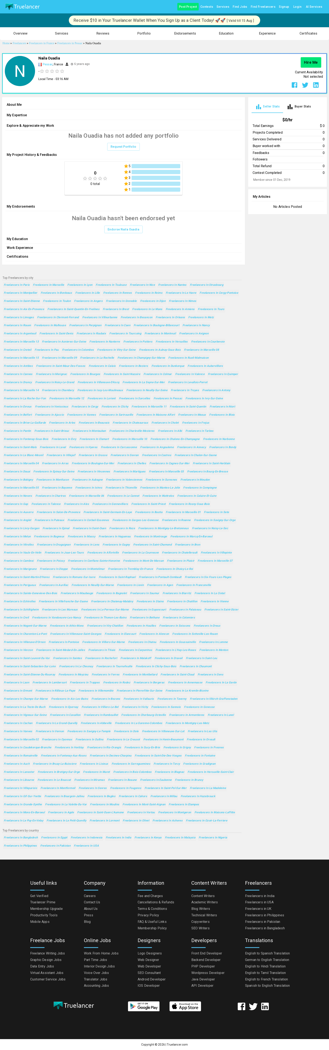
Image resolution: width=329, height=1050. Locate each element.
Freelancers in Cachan (18, 723)
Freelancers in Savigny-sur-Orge (214, 520)
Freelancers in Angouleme (157, 447)
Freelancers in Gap (16, 504)
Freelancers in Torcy (167, 764)
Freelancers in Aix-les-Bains (69, 699)
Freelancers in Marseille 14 (21, 390)
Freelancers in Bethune (144, 617)
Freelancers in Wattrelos (158, 496)
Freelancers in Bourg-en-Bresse (207, 471)
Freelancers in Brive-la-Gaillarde (25, 423)
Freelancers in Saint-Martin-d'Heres (26, 577)
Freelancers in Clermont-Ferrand (58, 317)
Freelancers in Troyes (185, 390)
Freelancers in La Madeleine (208, 788)
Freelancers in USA (86, 846)
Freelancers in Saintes (67, 658)
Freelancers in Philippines (20, 846)
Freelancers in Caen (117, 325)
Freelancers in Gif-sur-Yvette (22, 796)
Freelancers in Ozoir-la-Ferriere (206, 820)
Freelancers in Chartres (51, 496)
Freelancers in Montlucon (52, 480)
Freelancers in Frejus (195, 423)
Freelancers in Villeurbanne (99, 317)
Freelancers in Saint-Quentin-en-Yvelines (73, 309)
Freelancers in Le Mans (147, 309)
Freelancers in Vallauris (139, 699)
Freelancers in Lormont (104, 820)
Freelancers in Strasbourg (206, 285)
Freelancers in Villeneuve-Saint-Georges (75, 634)
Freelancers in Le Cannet (123, 496)
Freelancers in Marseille (48, 285)
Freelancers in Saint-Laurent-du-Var (27, 658)
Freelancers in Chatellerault (179, 553)
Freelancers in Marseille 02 (21, 739)
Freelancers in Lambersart (49, 682)
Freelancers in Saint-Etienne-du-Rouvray (29, 674)
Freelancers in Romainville (20, 756)
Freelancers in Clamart (94, 439)
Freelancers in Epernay (63, 707)
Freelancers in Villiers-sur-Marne (103, 642)
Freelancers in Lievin (130, 585)
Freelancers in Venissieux (51, 406)
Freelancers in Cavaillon (65, 715)
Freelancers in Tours (211, 309)
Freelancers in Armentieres (186, 715)
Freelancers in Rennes (117, 293)
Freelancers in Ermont (18, 691)
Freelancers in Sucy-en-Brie (142, 747)
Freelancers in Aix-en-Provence (24, 309)
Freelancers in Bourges (85, 374)
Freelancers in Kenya (148, 837)
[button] (20, 33)
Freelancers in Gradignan (199, 764)
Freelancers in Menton (213, 650)
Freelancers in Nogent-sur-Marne (25, 626)
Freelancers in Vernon (50, 731)
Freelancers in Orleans (170, 317)
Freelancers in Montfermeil (58, 788)
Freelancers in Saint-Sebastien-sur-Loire (30, 666)
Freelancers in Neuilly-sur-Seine (146, 390)
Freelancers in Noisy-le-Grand (54, 382)
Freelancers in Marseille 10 (129, 439)
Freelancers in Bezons (106, 699)
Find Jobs (240, 7)
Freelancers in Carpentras (135, 650)
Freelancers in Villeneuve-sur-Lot (163, 731)
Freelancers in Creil (16, 617)
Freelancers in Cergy (85, 406)
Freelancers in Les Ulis (202, 731)
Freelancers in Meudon (195, 480)
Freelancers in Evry (64, 439)
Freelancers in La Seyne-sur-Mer (144, 382)
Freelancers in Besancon (136, 317)
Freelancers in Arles (62, 423)
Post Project (188, 7)
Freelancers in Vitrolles (18, 545)
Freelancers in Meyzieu (73, 674)
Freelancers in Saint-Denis (56, 333)
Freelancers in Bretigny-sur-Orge (59, 772)
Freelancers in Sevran (125, 455)
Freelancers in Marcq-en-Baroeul (191, 536)
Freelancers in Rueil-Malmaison (188, 358)
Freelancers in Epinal (56, 528)
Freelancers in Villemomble (96, 691)
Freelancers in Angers (88, 301)
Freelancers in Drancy (18, 382)
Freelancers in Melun (17, 536)
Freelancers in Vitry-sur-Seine (116, 350)
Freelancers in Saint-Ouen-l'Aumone (100, 812)
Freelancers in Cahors (133, 796)
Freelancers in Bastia (148, 512)
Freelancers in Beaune (122, 780)
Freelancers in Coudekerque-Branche (27, 747)
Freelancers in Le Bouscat (54, 780)
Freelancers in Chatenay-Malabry (112, 601)
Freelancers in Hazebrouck (198, 796)
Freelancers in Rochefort (101, 658)
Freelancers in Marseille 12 (66, 398)
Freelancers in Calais (102, 366)
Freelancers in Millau (164, 796)
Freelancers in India (118, 837)
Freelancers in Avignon (193, 333)
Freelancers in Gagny (116, 545)
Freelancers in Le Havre (181, 293)
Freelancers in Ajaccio (49, 415)
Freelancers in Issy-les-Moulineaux (100, 390)
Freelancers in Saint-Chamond (152, 545)
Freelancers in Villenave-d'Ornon (24, 642)
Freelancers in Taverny (172, 699)
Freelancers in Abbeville (96, 723)
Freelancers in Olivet (136, 820)
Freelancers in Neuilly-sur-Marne (93, 585)
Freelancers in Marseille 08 (201, 350)
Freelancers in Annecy (191, 447)
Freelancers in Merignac (51, 374)
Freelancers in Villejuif (61, 455)
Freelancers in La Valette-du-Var (65, 804)
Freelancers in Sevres (93, 788)
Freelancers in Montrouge (150, 536)
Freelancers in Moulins (104, 804)
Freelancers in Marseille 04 (21, 463)
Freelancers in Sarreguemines (131, 764)
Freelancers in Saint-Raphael (117, 577)
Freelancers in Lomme (213, 642)
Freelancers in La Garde (221, 682)
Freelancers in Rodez (116, 682)
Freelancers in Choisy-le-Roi (174, 569)
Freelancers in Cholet (165, 423)
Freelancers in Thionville (121, 488)
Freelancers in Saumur (144, 593)
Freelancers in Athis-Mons (67, 626)
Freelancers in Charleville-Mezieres (131, 431)
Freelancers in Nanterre (105, 342)
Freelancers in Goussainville (178, 642)
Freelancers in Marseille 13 (21, 342)
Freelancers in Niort (222, 406)
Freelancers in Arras (55, 463)
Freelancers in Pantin (17, 431)
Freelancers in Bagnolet (111, 593)
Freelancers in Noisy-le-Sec (210, 528)
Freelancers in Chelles (132, 463)
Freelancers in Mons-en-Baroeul (24, 812)
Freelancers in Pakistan (55, 846)
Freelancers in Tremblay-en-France (130, 569)
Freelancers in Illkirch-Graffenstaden (213, 699)
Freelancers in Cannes (18, 374)
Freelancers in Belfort (18, 415)
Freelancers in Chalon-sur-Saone (196, 455)
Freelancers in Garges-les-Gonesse (135, 520)
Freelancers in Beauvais (94, 423)
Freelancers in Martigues (129, 471)
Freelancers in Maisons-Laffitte (215, 812)
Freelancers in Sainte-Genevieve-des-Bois (30, 593)
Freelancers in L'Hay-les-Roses (176, 650)
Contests (207, 7)
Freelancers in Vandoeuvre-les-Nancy (56, 617)
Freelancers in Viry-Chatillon (105, 626)
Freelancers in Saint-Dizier (221, 609)
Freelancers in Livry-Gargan (21, 528)
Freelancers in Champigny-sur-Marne (141, 358)
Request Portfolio (123, 146)
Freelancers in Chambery (58, 390)
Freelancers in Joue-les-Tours (64, 553)
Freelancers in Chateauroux (130, 423)
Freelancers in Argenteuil (20, 333)
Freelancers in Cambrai (18, 561)
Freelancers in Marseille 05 (21, 488)
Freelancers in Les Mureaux (60, 609)
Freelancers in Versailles (171, 342)
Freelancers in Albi (170, 431)
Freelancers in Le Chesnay (76, 666)
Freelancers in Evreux (18, 406)
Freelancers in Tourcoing (125, 333)
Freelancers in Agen (160, 585)
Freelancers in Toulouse (111, 285)
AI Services (314, 6)
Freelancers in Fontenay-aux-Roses (63, 756)
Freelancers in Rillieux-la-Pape (55, 691)
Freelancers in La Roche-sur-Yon (25, 398)
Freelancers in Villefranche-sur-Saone (63, 601)
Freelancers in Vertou (141, 812)
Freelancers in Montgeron (174, 812)
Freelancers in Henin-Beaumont (163, 739)
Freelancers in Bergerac (149, 682)
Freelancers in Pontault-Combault (160, 577)
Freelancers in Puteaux (49, 520)
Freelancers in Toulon (57, 301)
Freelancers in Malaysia (180, 837)
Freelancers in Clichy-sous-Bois (156, 666)
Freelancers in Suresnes (161, 480)
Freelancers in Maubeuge (77, 593)
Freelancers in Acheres (167, 820)
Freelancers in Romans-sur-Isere (74, 577)
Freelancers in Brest (116, 309)
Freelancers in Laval (53, 447)
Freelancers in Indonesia (86, 837)
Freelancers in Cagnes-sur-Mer (169, 463)
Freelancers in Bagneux (49, 536)
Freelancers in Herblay (69, 747)
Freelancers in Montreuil (160, 333)
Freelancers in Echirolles (19, 601)
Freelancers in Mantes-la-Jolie (160, 488)
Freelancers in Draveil (168, 658)
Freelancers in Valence (189, 374)
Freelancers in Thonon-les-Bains (105, 617)
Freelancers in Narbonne (219, 439)
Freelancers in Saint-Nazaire (122, 374)
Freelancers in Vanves (18, 731)
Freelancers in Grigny (177, 747)
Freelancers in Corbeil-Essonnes (88, 520)
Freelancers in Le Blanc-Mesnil (23, 455)
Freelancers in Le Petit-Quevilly (66, 820)
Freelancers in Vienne (214, 601)
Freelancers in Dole (126, 731)
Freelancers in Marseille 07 (215, 561)
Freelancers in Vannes (81, 415)
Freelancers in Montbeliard (140, 674)
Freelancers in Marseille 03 (166, 471)
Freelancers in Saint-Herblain (211, 463)
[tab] (267, 107)
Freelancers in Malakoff (136, 658)
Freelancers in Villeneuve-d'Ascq (98, 382)
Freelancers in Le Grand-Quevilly (56, 723)
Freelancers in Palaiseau (185, 609)
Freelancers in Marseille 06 (86, 496)
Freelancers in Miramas (89, 780)
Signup (284, 6)
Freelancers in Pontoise (64, 642)
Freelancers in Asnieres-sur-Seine (64, 342)
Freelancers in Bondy (222, 447)
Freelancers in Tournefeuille (114, 666)
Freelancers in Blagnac (169, 772)
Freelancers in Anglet (17, 520)
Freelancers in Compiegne (199, 488)
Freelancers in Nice (142, 285)
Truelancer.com (177, 1044)
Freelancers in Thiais (101, 650)
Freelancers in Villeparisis (20, 788)
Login (297, 6)
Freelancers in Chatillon (182, 601)
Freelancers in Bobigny (18, 480)
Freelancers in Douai (17, 471)
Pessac (48, 64)
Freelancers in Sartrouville (116, 415)
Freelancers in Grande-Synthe (23, 804)
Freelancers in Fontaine (200, 756)
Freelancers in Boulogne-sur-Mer (93, 463)
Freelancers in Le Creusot (123, 739)
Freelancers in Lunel (221, 715)
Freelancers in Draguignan (53, 545)
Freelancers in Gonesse (199, 707)
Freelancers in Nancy (196, 325)
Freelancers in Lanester (19, 772)
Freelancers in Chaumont (196, 666)
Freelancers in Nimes (182, 301)
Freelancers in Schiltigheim (21, 609)
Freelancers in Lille (87, 293)
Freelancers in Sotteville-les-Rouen (194, 634)
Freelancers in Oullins (89, 739)
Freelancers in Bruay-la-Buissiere (54, 764)
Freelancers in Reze (122, 528)
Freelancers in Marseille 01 (183, 512)
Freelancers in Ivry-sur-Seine (204, 398)
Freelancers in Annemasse (185, 682)
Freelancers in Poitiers (138, 342)
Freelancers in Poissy (50, 561)
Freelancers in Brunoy (189, 780)
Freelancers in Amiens (180, 309)
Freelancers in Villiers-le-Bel (100, 707)
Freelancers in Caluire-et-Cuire (196, 496)
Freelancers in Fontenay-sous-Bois (26, 439)
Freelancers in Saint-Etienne (21, 301)
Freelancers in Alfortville (103, 553)
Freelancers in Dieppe (54, 569)
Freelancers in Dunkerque (168, 366)
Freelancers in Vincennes (94, 471)
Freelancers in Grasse (93, 455)
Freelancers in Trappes (85, 682)
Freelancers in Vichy (135, 707)
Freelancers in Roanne (176, 520)
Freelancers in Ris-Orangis (104, 747)
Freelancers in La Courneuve (140, 553)
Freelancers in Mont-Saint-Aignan (144, 804)
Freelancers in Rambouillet (101, 715)
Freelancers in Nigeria (213, 837)
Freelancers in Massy (81, 536)
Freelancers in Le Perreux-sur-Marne (105, 609)
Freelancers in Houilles (141, 626)
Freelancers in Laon (16, 682)
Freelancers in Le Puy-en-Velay (23, 820)
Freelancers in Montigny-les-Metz (187, 723)
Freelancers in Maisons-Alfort (156, 415)
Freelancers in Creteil (17, 350)
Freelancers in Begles (101, 796)
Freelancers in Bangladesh (21, 837)
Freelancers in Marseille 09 (59, 358)
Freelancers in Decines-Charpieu (110, 756)
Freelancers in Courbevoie (207, 342)
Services (223, 7)
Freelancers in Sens (210, 674)
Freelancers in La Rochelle (97, 358)
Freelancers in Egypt (54, 837)
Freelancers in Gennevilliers (110, 504)
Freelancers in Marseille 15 (21, 358)
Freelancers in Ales (76, 504)
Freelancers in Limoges (19, 317)
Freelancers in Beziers (133, 366)
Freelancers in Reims (148, 293)
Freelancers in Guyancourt (149, 609)
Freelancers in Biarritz (177, 593)
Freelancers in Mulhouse (50, 325)
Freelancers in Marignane (20, 569)
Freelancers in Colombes (78, 350)
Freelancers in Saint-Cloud (177, 674)
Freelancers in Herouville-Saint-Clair (211, 772)
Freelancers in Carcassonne (119, 447)
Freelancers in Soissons (174, 626)
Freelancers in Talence (46, 504)
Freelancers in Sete (216, 512)
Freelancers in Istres (88, 488)
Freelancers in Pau (47, 350)
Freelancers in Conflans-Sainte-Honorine (94, 561)
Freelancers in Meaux (192, 415)
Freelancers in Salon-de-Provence (58, 512)
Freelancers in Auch (16, 764)
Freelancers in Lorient (101, 398)
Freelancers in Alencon (154, 634)
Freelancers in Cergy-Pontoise (219, 293)
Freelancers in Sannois (165, 707)
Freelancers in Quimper (223, 374)
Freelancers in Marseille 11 (149, 406)
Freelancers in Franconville (193, 585)
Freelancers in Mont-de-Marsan (143, 561)
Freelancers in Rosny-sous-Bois (189, 504)
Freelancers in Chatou (142, 642)
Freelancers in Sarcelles (134, 398)
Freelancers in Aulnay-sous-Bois (160, 350)
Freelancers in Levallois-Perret (187, 382)
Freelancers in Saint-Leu (201, 658)
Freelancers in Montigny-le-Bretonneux (163, 528)
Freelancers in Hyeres (83, 447)
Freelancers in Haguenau (115, 536)
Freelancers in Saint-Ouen (89, 528)
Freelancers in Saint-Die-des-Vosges (158, 756)
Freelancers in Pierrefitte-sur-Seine (139, 691)
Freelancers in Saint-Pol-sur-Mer (165, 788)
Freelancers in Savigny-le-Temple (89, 731)
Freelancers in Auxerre (18, 512)
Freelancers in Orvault (201, 739)
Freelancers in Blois (221, 415)
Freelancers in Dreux (207, 626)
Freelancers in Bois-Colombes (132, 772)
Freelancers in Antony (216, 390)
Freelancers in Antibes (18, 366)
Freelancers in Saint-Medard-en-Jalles (60, 650)
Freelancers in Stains (150, 601)
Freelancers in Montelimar (88, 569)
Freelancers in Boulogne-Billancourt (156, 325)
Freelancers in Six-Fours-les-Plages (208, 577)
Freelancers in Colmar (158, 374)
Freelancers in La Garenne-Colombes (138, 723)
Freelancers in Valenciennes (124, 480)
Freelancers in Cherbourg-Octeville (143, 715)
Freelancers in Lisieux (94, 764)
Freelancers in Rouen (17, 325)
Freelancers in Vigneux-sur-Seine (25, 715)
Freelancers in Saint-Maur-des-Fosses (60, 366)
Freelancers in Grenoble (121, 301)
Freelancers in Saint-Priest (148, 504)
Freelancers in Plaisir (180, 561)
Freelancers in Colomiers (179, 617)
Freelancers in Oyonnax (57, 739)
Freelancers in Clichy (115, 406)
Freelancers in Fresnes (209, 747)
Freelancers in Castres (156, 455)
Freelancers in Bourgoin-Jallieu (64, 796)
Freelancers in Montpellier (20, 293)
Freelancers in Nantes (172, 285)
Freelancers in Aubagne (87, 480)
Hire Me (311, 62)
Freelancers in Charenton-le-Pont (25, 634)
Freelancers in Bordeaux (56, 293)
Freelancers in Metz (201, 317)
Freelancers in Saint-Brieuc (52, 431)
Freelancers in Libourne (19, 780)
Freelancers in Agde (61, 812)
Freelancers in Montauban (89, 431)
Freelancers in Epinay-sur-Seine (54, 471)
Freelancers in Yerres (105, 674)
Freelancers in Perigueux (20, 585)
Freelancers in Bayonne (57, 488)
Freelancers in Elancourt (120, 634)
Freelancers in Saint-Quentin (188, 406)
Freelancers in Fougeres (125, 788)
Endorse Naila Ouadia (123, 229)
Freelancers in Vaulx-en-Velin (22, 553)
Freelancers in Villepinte (216, 553)
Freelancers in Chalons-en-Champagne (175, 439)
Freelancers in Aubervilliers (205, 366)
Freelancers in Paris (16, 285)
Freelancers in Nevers (18, 496)
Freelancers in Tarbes (199, 431)
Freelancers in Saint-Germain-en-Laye (108, 512)
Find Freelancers (263, 7)
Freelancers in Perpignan (85, 325)
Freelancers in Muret (96, 772)
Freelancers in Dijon (152, 301)
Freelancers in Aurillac (53, 585)
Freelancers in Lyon (80, 285)
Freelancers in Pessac (168, 398)
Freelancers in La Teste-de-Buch (24, 707)
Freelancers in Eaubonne (156, 780)
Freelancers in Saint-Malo (20, 447)
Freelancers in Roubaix (91, 333)
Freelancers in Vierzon (18, 650)
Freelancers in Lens (86, 545)
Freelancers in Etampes (184, 804)
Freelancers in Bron (187, 545)
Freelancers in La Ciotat (210, 593)
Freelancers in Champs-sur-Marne (26, 699)
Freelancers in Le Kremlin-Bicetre (187, 691)
